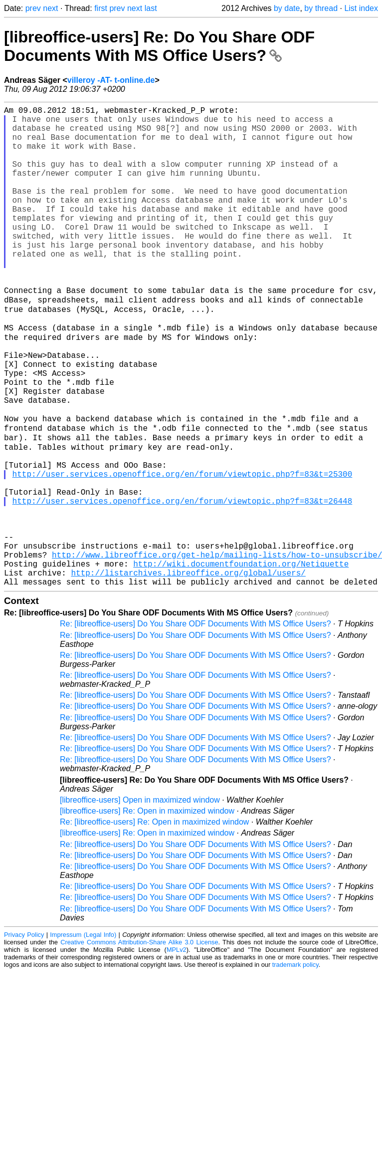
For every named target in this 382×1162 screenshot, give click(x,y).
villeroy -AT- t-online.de (111, 80)
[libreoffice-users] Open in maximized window (140, 901)
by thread (321, 8)
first (100, 8)
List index (361, 8)
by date (287, 8)
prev (33, 8)
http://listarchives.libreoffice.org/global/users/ (188, 671)
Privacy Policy (24, 1036)
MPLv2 (177, 1051)
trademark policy (295, 1066)
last (151, 8)
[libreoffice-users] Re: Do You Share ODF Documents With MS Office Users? (159, 46)
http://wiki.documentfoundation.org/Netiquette (241, 660)
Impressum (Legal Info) (83, 1036)
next (50, 8)
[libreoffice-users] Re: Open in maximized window (147, 912)
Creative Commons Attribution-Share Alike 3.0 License (139, 1043)
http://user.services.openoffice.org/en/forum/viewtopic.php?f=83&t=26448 (182, 584)
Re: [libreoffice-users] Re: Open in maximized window (154, 923)
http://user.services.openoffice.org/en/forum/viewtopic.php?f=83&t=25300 (182, 551)
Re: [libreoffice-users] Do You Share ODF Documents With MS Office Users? (195, 725)
